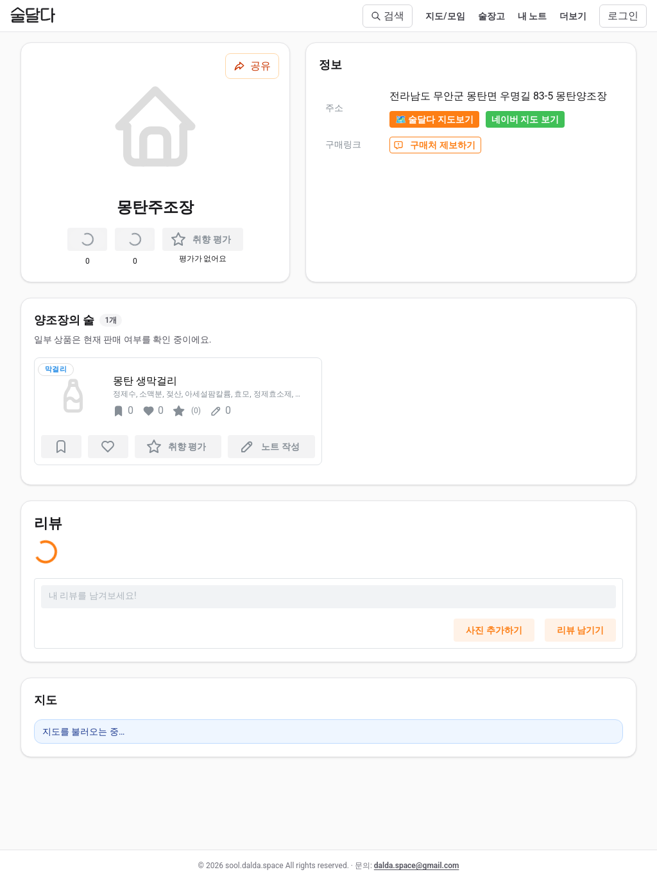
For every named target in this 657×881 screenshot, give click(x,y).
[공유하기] (252, 66)
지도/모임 (445, 16)
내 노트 (532, 16)
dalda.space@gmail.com (416, 865)
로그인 (623, 16)
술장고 (491, 16)
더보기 (572, 16)
